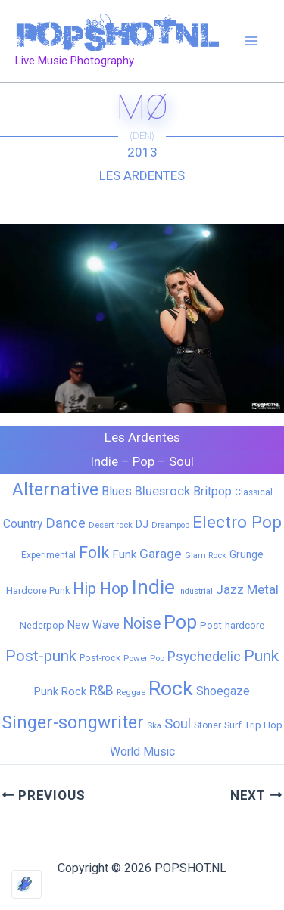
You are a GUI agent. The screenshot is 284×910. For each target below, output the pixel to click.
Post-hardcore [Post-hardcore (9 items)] (232, 625)
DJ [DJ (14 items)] (142, 524)
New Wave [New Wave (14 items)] (93, 625)
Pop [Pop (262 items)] (180, 622)
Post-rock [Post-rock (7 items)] (100, 658)
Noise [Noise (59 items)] (142, 623)
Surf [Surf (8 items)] (233, 725)
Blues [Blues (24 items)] (116, 491)
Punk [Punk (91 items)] (261, 655)
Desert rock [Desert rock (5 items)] (111, 525)
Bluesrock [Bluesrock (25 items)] (162, 491)
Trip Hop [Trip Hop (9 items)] (263, 725)
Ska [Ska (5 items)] (154, 725)
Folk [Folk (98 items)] (94, 552)
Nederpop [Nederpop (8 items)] (42, 625)
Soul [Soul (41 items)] (177, 723)
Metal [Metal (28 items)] (263, 589)
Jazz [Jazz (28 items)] (230, 589)
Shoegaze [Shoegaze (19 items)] (223, 691)
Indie (104, 461)
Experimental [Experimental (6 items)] (48, 555)
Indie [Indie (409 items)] (153, 586)
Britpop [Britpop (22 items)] (212, 491)
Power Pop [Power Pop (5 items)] (143, 658)
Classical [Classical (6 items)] (254, 492)
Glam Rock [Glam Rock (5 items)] (205, 555)
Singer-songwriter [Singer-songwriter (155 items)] (73, 723)
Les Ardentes (142, 175)
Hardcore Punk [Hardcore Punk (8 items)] (38, 590)
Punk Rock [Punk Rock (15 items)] (60, 691)
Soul (181, 461)
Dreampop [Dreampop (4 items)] (170, 525)
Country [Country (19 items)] (22, 524)
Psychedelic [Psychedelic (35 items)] (204, 656)
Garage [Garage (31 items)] (160, 553)
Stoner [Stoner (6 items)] (207, 725)
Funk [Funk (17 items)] (124, 554)
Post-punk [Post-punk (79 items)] (40, 656)
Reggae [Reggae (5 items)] (131, 692)
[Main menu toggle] (252, 41)
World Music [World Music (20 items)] (142, 751)
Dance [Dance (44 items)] (65, 523)
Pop (143, 461)
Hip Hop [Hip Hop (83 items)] (101, 588)
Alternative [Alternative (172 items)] (55, 489)
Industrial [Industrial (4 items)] (195, 591)
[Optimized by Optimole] (26, 884)
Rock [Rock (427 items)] (170, 688)
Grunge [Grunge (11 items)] (246, 554)
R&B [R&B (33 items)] (101, 690)
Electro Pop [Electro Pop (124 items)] (237, 522)
